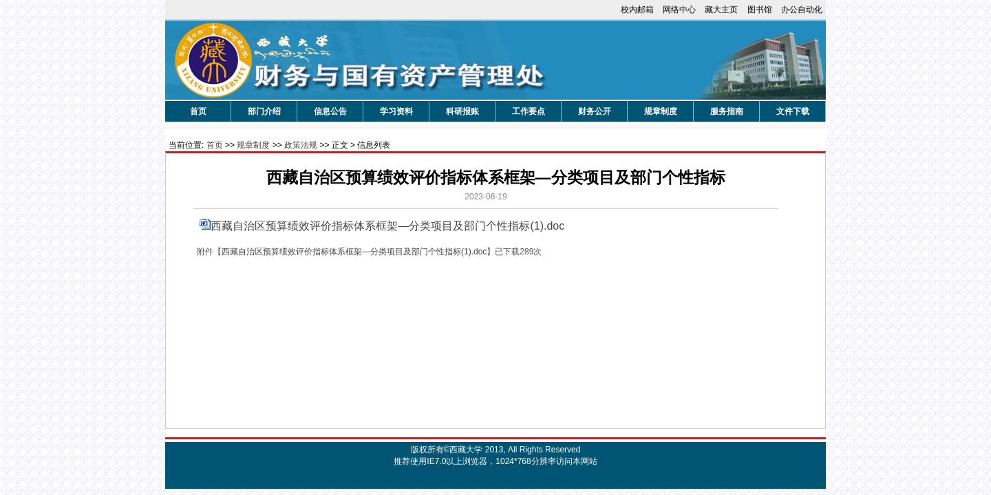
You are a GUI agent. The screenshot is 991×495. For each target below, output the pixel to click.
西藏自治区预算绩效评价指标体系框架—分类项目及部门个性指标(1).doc (387, 226)
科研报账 (462, 111)
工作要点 (528, 111)
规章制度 (660, 111)
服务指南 (726, 111)
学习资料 (396, 111)
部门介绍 (264, 111)
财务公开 (594, 111)
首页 (198, 111)
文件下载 (792, 111)
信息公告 (330, 111)
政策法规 (300, 145)
